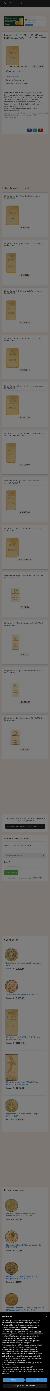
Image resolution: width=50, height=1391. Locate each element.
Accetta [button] (36, 1380)
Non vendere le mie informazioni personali (17, 1367)
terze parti (37, 1332)
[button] (46, 1316)
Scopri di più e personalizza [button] (24, 1386)
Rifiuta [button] (13, 1380)
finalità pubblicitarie (9, 1345)
